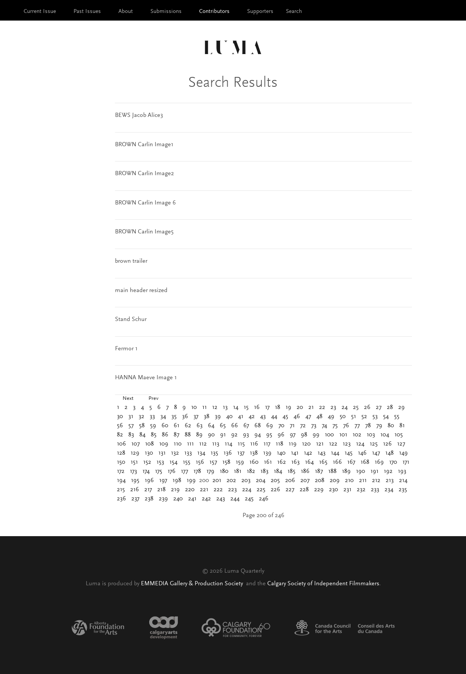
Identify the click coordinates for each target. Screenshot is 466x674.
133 (188, 453)
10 (194, 407)
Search (294, 11)
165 (323, 462)
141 (294, 453)
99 (316, 435)
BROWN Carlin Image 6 (145, 203)
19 (288, 407)
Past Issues (87, 11)
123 (347, 444)
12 (214, 407)
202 (231, 481)
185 (291, 471)
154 (173, 462)
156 (200, 462)
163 (295, 462)
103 (371, 435)
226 (275, 490)
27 (378, 407)
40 (229, 417)
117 (266, 444)
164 (309, 462)
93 (246, 435)
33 (152, 417)
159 (240, 462)
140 (281, 453)
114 (228, 444)
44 (274, 417)
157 (213, 462)
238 (149, 499)
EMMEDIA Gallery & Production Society (192, 584)
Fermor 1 (126, 349)
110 (178, 444)
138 (254, 453)
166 (337, 462)
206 (290, 481)
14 (235, 407)
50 (343, 417)
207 (305, 481)
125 (374, 444)
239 (163, 499)
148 (389, 453)
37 (195, 417)
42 (252, 417)
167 (351, 462)
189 (346, 471)
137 (240, 453)
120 (306, 444)
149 (403, 453)
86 (165, 435)
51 (353, 417)
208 (319, 481)
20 (300, 407)
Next (128, 398)
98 (304, 435)
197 (163, 481)
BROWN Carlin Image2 (144, 174)
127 (401, 444)
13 (225, 407)
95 (269, 435)
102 (357, 435)
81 (402, 426)
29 (401, 407)
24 (345, 407)
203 (246, 481)
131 (162, 453)
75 (335, 426)
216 (134, 490)
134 (201, 453)
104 (384, 435)
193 (402, 471)
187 (319, 471)
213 (390, 481)
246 (263, 499)
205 (275, 481)
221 (204, 490)
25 (356, 407)
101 (343, 435)
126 (387, 444)
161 (268, 462)
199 (191, 481)
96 (281, 435)
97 (292, 435)
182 (251, 471)
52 (364, 417)
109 (163, 444)
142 (308, 453)
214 (403, 481)
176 (172, 471)
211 (363, 481)
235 (403, 490)
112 (203, 444)
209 (335, 481)
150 (121, 462)
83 (131, 435)
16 (257, 407)
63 (199, 426)
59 (153, 426)
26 (367, 407)
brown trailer (131, 261)
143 (322, 453)
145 (349, 453)
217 (148, 490)
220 (190, 490)
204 (260, 481)
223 (232, 490)
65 (223, 426)
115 (241, 444)
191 (374, 471)
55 (396, 417)
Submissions (166, 11)
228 (304, 490)
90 (211, 435)
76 (346, 426)
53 (375, 417)
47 (308, 417)
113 (215, 444)
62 (188, 426)
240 (178, 499)
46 (297, 417)
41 (240, 417)
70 (281, 426)
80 (391, 426)
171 (405, 462)
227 (290, 490)
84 (142, 435)
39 (218, 417)
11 (204, 407)
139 (267, 453)
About (125, 11)
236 (121, 499)
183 (264, 471)
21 (311, 407)
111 (190, 444)
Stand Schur (131, 319)
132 (175, 453)
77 (357, 426)
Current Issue (40, 11)
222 (218, 490)
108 (149, 444)
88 (188, 435)
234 (389, 490)
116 (254, 444)
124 (360, 444)
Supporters (260, 11)
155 (186, 462)
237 (135, 499)
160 (254, 462)
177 (184, 471)
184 (278, 471)
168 (365, 462)
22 (322, 407)
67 (246, 426)
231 (347, 490)
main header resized (141, 290)
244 (234, 499)
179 (210, 471)
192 (388, 471)
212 (376, 481)
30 (120, 417)
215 (121, 490)
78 (368, 426)
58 (142, 426)
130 (149, 453)
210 (349, 481)
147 (376, 453)
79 (379, 426)
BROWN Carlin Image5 (144, 232)
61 (176, 426)
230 (333, 490)
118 (279, 444)
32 (141, 417)
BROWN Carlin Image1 (144, 145)
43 (263, 417)
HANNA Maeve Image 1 (146, 378)
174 (146, 471)
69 (269, 426)
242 (206, 499)
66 (234, 426)
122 (333, 444)
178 (197, 471)
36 (185, 417)
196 (149, 481)
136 (227, 453)
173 (133, 471)
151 (134, 462)
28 (390, 407)
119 (293, 444)
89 (199, 435)
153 (160, 462)
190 (360, 471)
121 (320, 444)
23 (333, 407)
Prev (153, 398)
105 (398, 435)
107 (135, 444)
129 (135, 453)
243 (220, 499)
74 (324, 426)
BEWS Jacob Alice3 (139, 115)
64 (211, 426)
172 (120, 471)
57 (131, 426)
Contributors (214, 11)
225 (261, 490)
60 (164, 426)
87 (176, 435)
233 (375, 490)
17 (267, 407)
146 (362, 453)
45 (285, 417)
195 (135, 481)
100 (329, 435)
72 (303, 426)
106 (121, 444)
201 (216, 481)
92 (234, 435)
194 (121, 481)
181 (237, 471)
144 (335, 453)
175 (158, 471)
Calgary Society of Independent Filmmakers (323, 584)
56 (120, 426)
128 (121, 453)
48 (319, 417)
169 (379, 462)
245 (249, 499)
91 (223, 435)
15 (246, 407)
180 (224, 471)
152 (147, 462)
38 (206, 417)
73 (313, 426)
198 (176, 481)
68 (257, 426)
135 (214, 453)
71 (292, 426)
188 (332, 471)
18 (277, 407)
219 (175, 490)
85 (153, 435)
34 (163, 417)
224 (246, 490)
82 (120, 435)
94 (257, 435)
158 (226, 462)
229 (319, 490)
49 (331, 417)
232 (361, 490)
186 (305, 471)
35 (174, 417)
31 (130, 417)
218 (161, 490)
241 (192, 499)
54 (386, 417)
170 (393, 462)
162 (281, 462)
